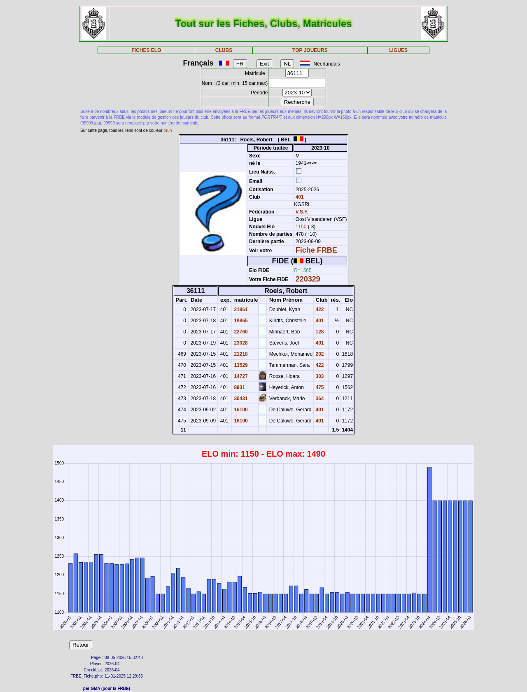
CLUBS (223, 50)
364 (319, 398)
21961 (240, 309)
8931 (239, 387)
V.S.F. (302, 212)
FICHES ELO (146, 50)
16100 (240, 410)
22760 (240, 332)
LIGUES (398, 50)
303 (319, 376)
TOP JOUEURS (310, 50)
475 (319, 387)
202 (319, 354)
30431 (240, 398)
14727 (240, 376)
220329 (308, 279)
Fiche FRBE (316, 250)
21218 (240, 354)
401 (298, 197)
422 (319, 309)
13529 (240, 365)
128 (319, 332)
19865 (240, 321)
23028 (240, 343)
